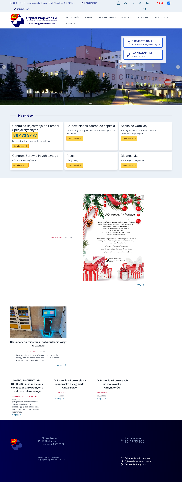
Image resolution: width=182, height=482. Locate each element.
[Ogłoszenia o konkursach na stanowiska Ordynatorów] (112, 398)
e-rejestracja (90, 3)
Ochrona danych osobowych (136, 458)
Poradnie (144, 17)
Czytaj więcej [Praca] (75, 165)
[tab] (90, 103)
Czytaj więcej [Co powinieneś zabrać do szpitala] (75, 138)
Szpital (89, 17)
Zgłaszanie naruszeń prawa (136, 461)
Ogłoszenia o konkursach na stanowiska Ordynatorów (112, 384)
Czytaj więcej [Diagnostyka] (129, 165)
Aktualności (73, 17)
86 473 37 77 (25, 135)
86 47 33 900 (18, 3)
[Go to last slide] (4, 67)
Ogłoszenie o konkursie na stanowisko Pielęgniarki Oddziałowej (70, 384)
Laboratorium (23, 9)
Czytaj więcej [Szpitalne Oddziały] (129, 138)
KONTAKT (70, 23)
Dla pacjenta (108, 17)
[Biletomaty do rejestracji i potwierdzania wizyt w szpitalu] (61, 365)
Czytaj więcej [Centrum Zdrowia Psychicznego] (20, 165)
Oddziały (127, 17)
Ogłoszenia (163, 17)
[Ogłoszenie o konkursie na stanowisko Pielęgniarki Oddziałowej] (70, 398)
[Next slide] (178, 67)
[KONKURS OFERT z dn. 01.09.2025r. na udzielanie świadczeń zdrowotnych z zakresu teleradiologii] (27, 414)
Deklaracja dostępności (134, 464)
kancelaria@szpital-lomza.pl (37, 3)
